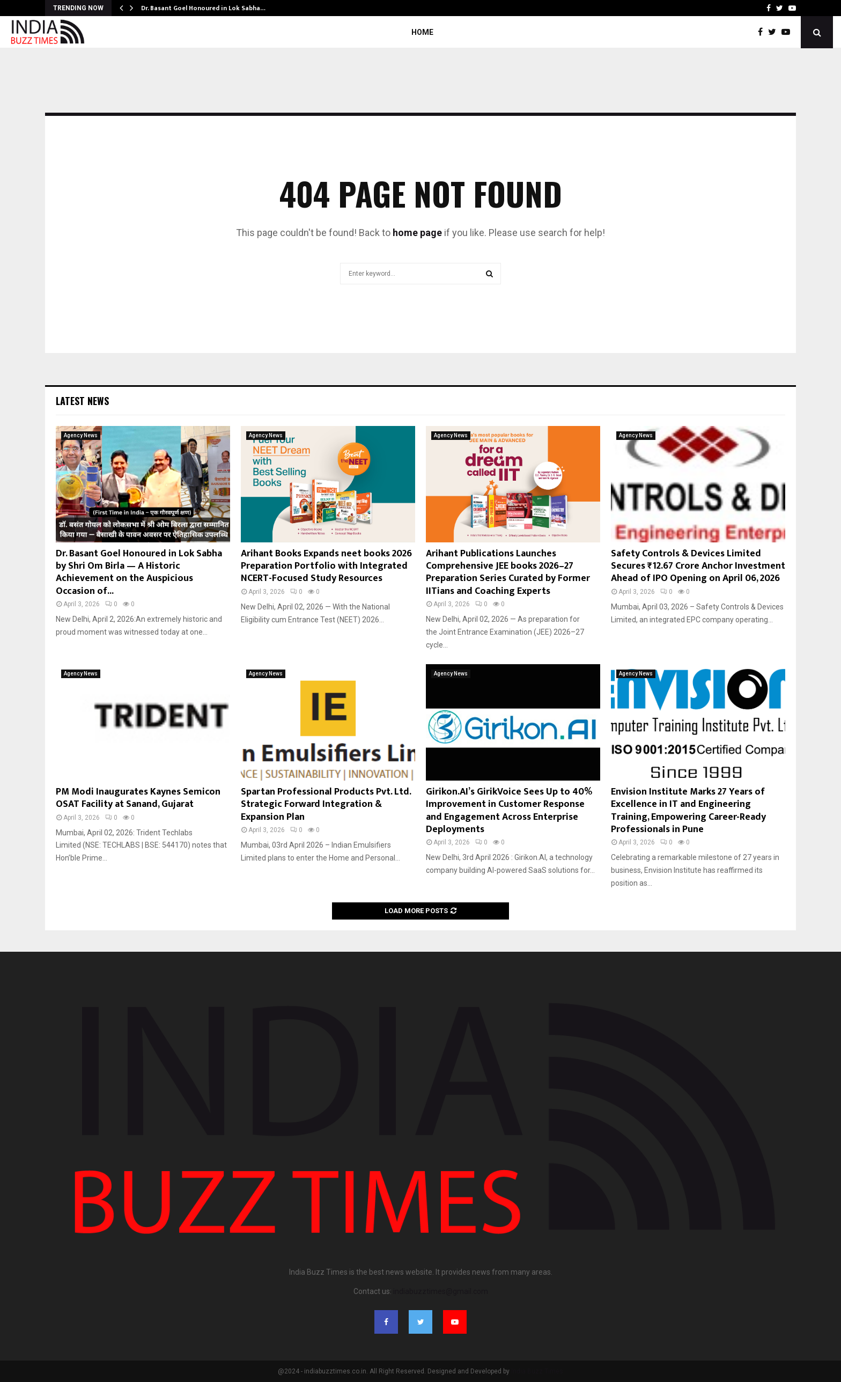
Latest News (82, 401)
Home (422, 32)
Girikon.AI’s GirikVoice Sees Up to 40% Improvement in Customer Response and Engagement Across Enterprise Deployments (509, 810)
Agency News (81, 435)
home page (417, 232)
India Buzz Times (537, 1371)
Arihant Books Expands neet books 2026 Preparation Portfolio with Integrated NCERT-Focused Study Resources (326, 566)
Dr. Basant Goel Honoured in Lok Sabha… (203, 8)
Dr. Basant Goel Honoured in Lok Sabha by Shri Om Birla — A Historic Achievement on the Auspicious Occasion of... (139, 572)
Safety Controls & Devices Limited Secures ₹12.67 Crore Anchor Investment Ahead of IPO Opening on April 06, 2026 (698, 566)
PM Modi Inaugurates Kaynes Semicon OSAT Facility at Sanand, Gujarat (138, 798)
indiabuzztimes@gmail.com (440, 1291)
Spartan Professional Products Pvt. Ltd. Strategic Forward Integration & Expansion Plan (326, 804)
